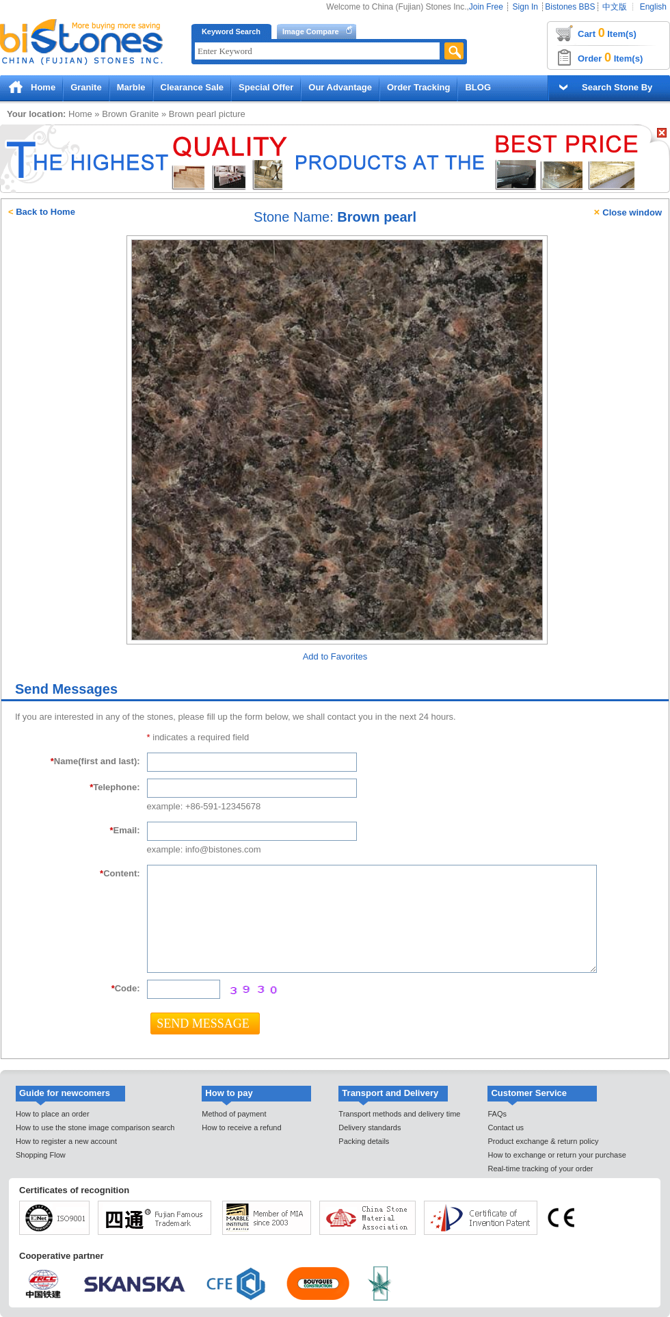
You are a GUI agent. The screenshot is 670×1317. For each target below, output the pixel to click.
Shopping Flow (41, 1155)
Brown (114, 114)
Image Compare (310, 31)
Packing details (363, 1141)
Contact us (505, 1127)
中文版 (614, 7)
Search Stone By (617, 87)
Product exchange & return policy (542, 1141)
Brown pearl (192, 114)
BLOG (478, 87)
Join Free (486, 7)
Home (43, 87)
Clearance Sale (192, 87)
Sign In (525, 7)
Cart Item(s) (607, 33)
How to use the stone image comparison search (95, 1127)
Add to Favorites (335, 656)
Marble (131, 87)
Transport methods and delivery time (399, 1114)
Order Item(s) (610, 57)
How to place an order (53, 1114)
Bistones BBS (570, 7)
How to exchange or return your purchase (556, 1155)
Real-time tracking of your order (540, 1168)
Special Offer (266, 87)
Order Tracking (418, 87)
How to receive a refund (241, 1127)
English (653, 7)
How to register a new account (66, 1141)
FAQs (497, 1114)
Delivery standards (369, 1127)
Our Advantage (340, 87)
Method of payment (234, 1114)
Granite (86, 87)
